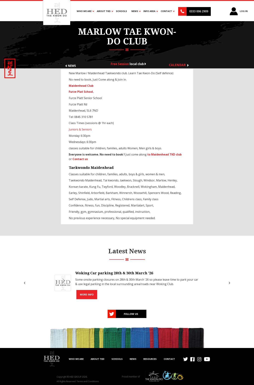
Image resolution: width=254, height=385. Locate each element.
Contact (169, 358)
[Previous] (25, 283)
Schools (121, 11)
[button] (84, 11)
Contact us (80, 159)
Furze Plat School (81, 92)
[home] (51, 358)
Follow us (131, 314)
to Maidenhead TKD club (164, 154)
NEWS (133, 358)
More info (87, 294)
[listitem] (127, 283)
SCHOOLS (117, 358)
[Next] (229, 283)
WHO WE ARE (76, 358)
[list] (127, 283)
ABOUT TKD (97, 358)
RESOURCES (150, 358)
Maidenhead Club (81, 86)
